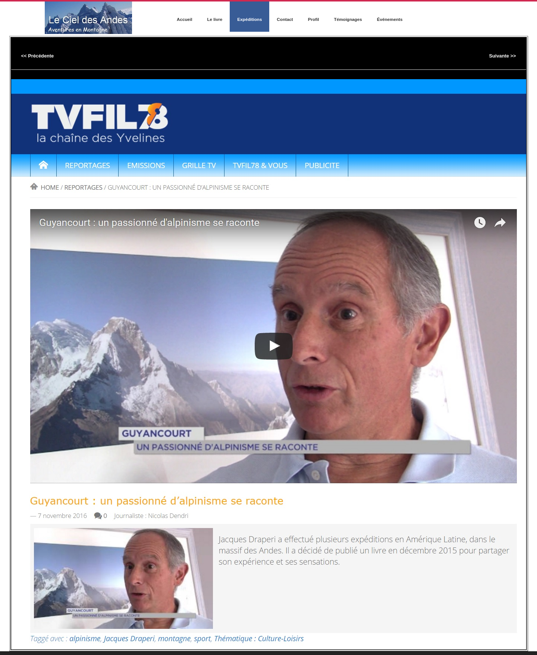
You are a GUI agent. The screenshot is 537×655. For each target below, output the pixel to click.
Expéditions (249, 19)
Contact (285, 19)
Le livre (214, 19)
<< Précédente (38, 56)
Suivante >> (502, 56)
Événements (390, 19)
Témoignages (348, 19)
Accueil (184, 19)
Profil (313, 19)
